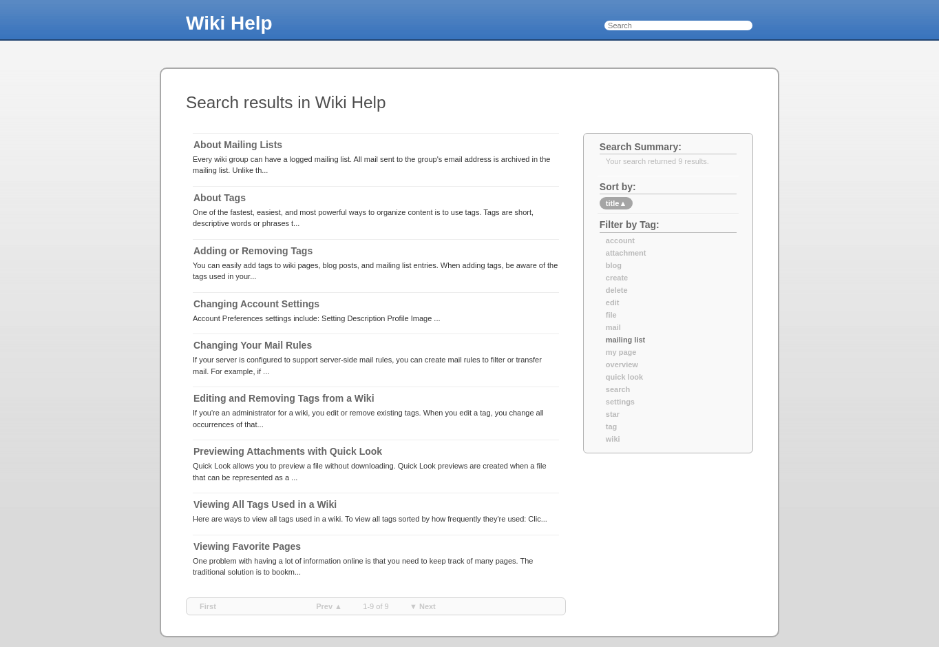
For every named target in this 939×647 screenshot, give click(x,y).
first (208, 606)
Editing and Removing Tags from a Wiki (283, 398)
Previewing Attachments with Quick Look (287, 451)
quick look (624, 377)
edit (613, 302)
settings (620, 402)
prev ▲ (329, 606)
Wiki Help (229, 23)
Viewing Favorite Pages (247, 546)
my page (621, 352)
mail (613, 327)
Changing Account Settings (256, 303)
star (613, 414)
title (616, 203)
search (618, 389)
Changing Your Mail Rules (252, 345)
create (617, 278)
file (611, 315)
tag (612, 426)
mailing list (625, 340)
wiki (613, 439)
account (620, 240)
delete (617, 290)
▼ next (423, 606)
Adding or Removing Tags (253, 250)
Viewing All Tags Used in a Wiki (265, 504)
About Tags (219, 197)
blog (614, 265)
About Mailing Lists (237, 144)
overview (622, 364)
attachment (626, 253)
